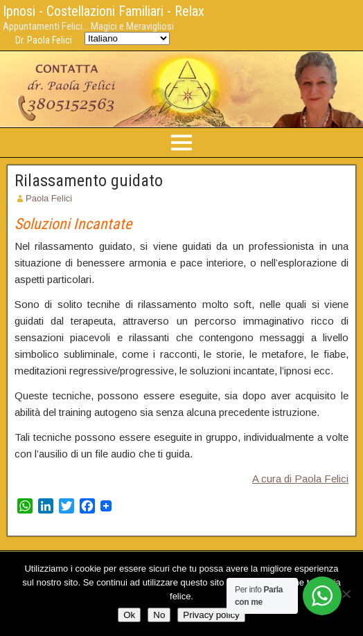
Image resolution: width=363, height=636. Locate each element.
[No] (346, 594)
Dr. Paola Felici (43, 40)
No (159, 615)
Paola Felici (49, 198)
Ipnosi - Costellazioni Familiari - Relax (103, 11)
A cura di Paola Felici (300, 478)
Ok (129, 615)
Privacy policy (211, 615)
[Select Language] (127, 38)
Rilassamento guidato (89, 180)
